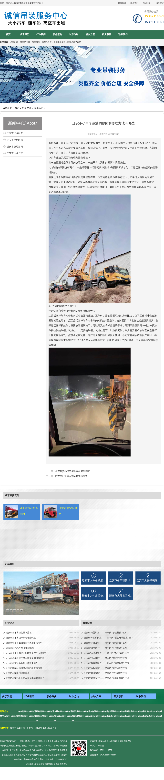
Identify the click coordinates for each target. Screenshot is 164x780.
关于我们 (24, 34)
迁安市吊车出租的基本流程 (18, 632)
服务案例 (57, 34)
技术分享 (87, 623)
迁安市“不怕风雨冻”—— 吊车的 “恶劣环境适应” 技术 (108, 637)
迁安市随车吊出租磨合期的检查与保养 (24, 668)
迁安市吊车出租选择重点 (17, 673)
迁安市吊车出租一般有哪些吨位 (21, 637)
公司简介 (160, 3)
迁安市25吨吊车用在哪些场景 (20, 648)
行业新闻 (41, 34)
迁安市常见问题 (15, 140)
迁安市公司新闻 (15, 146)
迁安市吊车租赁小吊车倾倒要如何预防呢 (25, 658)
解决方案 (90, 34)
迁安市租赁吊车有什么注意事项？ (22, 663)
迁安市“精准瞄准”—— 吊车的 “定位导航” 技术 (105, 673)
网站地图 (146, 3)
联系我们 (134, 3)
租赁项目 (106, 34)
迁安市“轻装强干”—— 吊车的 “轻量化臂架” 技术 (106, 678)
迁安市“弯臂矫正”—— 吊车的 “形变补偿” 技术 (105, 632)
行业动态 (9, 623)
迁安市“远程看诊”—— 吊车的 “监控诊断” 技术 (105, 668)
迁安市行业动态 (15, 133)
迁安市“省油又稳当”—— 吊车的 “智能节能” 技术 (106, 653)
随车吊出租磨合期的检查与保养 (71, 476)
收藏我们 (122, 3)
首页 (8, 34)
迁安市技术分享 (15, 153)
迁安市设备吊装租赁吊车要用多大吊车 (24, 642)
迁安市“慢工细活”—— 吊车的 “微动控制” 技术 (105, 658)
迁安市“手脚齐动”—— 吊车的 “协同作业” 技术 (105, 642)
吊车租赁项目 (12, 495)
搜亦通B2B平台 (17, 728)
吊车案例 (9, 564)
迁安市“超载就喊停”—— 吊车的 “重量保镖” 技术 (106, 663)
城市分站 (73, 34)
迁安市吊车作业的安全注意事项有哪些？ (25, 678)
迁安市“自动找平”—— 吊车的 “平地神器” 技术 (105, 648)
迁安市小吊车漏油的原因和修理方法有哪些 (26, 653)
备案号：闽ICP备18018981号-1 (41, 728)
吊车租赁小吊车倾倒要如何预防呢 (72, 471)
